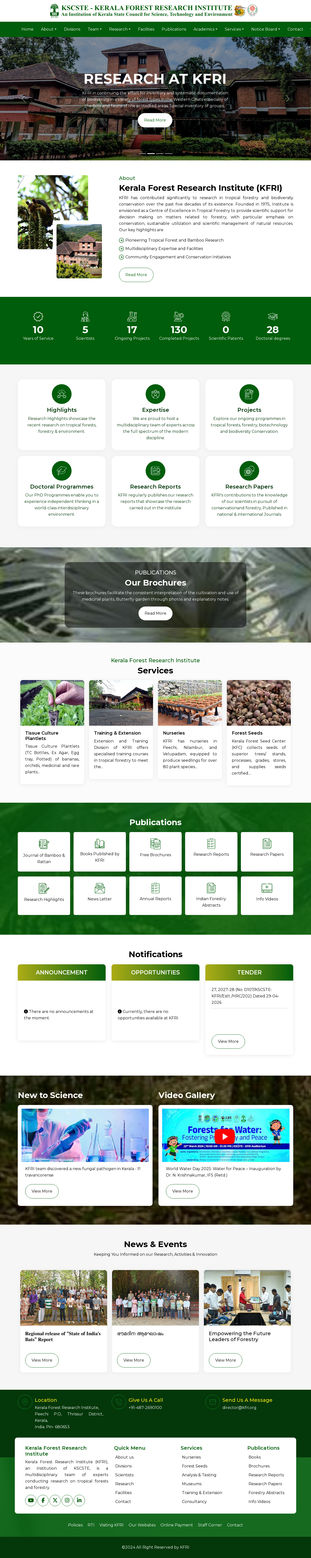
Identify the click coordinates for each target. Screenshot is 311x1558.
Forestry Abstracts (266, 1492)
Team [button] (93, 29)
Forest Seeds (194, 1466)
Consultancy (194, 1501)
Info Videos (259, 1501)
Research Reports (266, 1475)
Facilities (146, 29)
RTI (91, 1525)
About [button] (47, 29)
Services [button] (233, 29)
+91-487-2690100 (145, 1407)
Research (124, 1484)
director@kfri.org (239, 1407)
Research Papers (265, 1484)
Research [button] (118, 29)
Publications (174, 29)
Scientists (124, 1475)
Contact (295, 29)
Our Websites (142, 1525)
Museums (191, 1484)
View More (228, 1041)
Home (27, 29)
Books (255, 1457)
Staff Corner (210, 1525)
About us (124, 1457)
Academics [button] (204, 29)
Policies (75, 1525)
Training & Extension (202, 1492)
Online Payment (176, 1525)
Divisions (72, 29)
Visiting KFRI (111, 1525)
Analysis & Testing (199, 1475)
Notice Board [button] (264, 29)
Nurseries (191, 1457)
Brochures (259, 1466)
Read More (136, 274)
